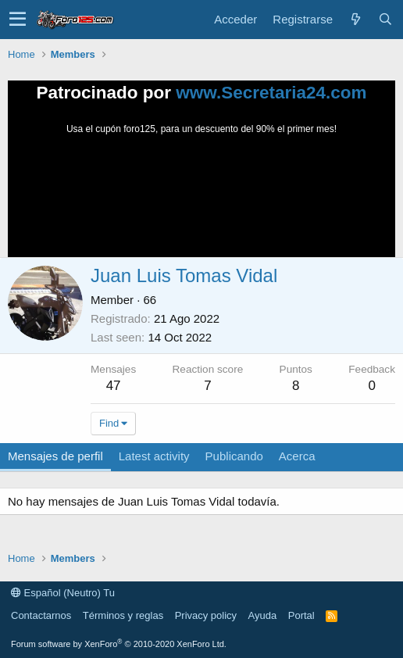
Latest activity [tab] (154, 456)
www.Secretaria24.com (271, 92)
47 (113, 385)
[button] (17, 19)
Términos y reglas (123, 615)
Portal (301, 615)
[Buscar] (385, 19)
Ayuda (262, 615)
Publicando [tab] (234, 456)
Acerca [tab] (297, 456)
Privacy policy (206, 615)
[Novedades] (355, 19)
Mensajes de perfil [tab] (55, 456)
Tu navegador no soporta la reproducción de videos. (201, 194)
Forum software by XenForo (118, 644)
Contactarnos (41, 615)
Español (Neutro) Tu (63, 593)
